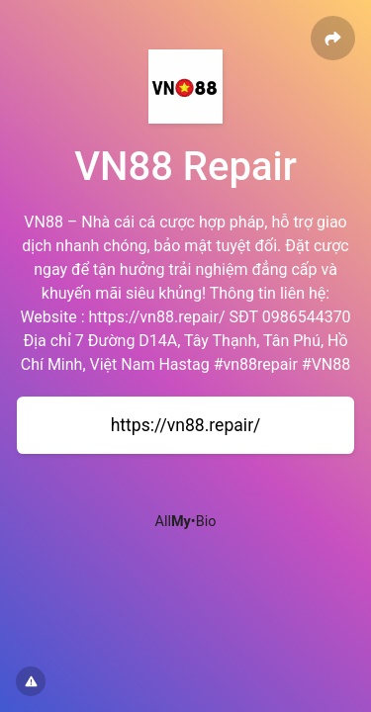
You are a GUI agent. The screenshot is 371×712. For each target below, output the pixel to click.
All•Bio (186, 521)
